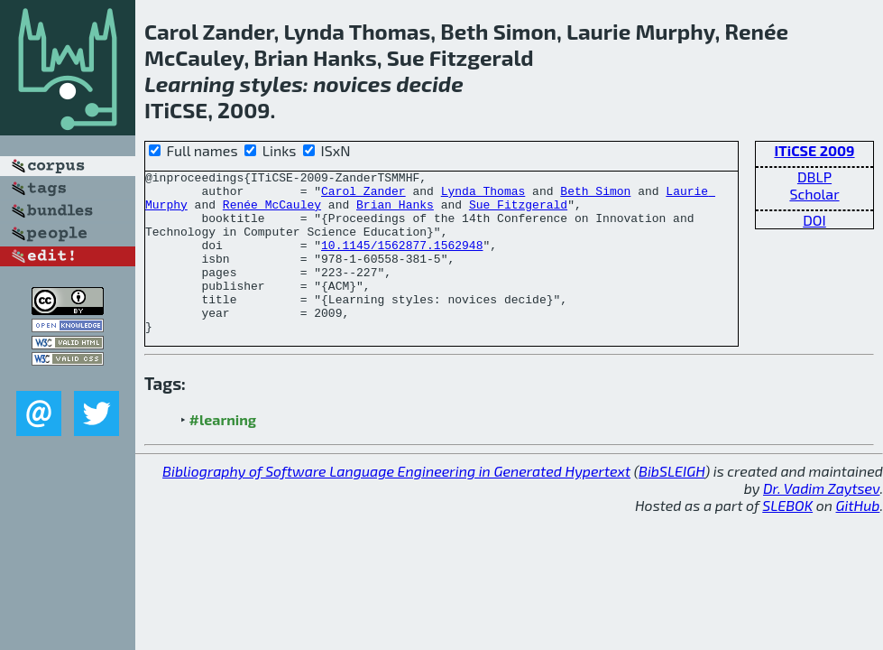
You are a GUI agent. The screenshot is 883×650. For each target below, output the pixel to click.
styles (271, 83)
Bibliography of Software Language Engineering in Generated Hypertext (396, 503)
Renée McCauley (272, 212)
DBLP (814, 176)
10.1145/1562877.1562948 (402, 261)
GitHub (858, 537)
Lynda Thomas (483, 196)
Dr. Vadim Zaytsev (821, 520)
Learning (189, 83)
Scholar (814, 193)
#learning (223, 451)
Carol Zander (363, 196)
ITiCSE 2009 (814, 150)
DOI (814, 219)
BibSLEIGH (671, 503)
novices (352, 83)
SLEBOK (787, 537)
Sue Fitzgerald (518, 212)
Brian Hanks (395, 212)
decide (429, 83)
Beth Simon (595, 196)
